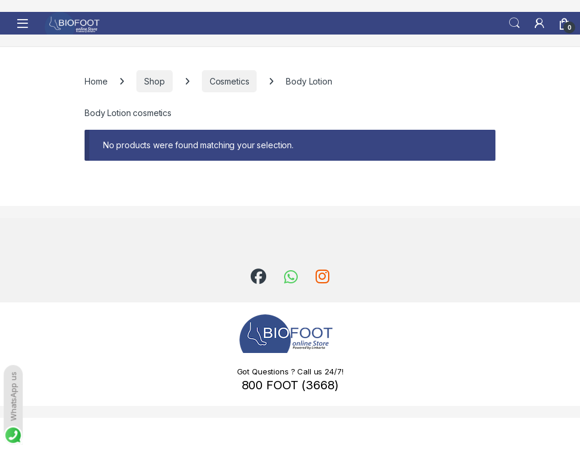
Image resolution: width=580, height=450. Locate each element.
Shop (154, 81)
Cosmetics (230, 81)
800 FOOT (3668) (290, 385)
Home (96, 81)
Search (514, 23)
